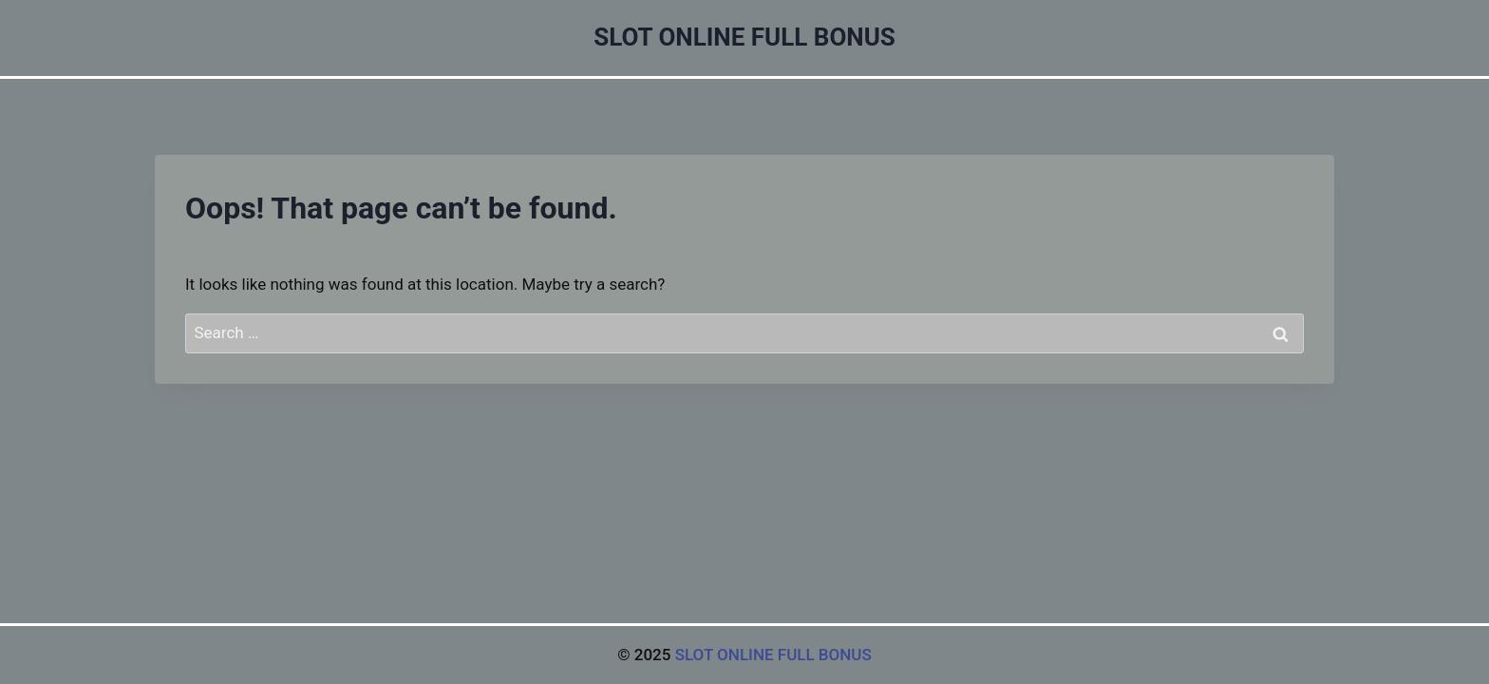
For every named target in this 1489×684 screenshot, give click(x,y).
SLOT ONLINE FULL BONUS (773, 654)
